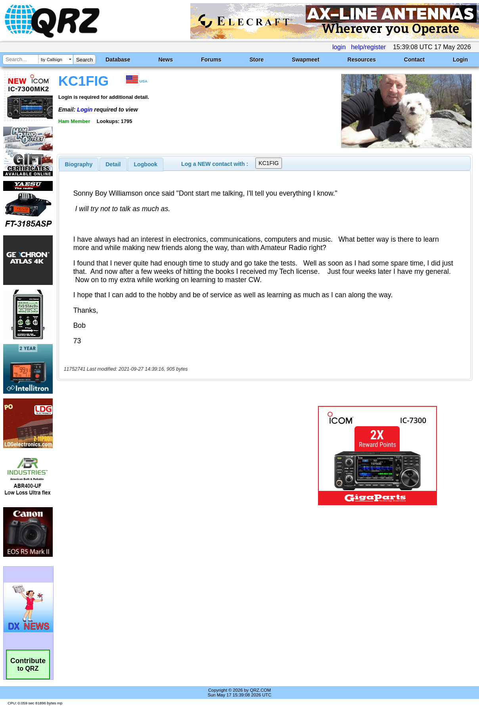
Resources (361, 59)
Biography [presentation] (79, 164)
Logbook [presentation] (145, 164)
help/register (368, 47)
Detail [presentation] (113, 164)
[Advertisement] (176, 455)
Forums (211, 59)
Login (460, 59)
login (339, 47)
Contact (414, 59)
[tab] (79, 164)
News (165, 59)
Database (117, 59)
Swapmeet (305, 59)
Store (256, 59)
